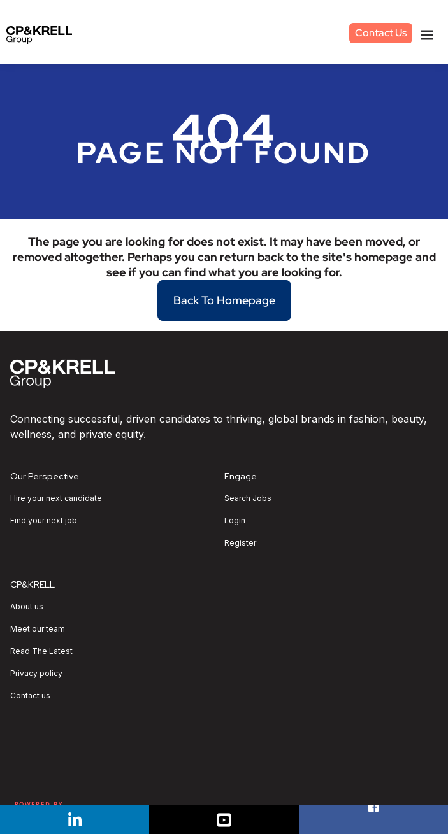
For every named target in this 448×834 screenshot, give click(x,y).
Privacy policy (36, 673)
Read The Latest (41, 651)
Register (240, 543)
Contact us (30, 695)
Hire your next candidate (56, 498)
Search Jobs (247, 498)
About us (26, 606)
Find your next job (43, 520)
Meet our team (37, 629)
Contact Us (381, 32)
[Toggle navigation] (427, 35)
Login (234, 520)
